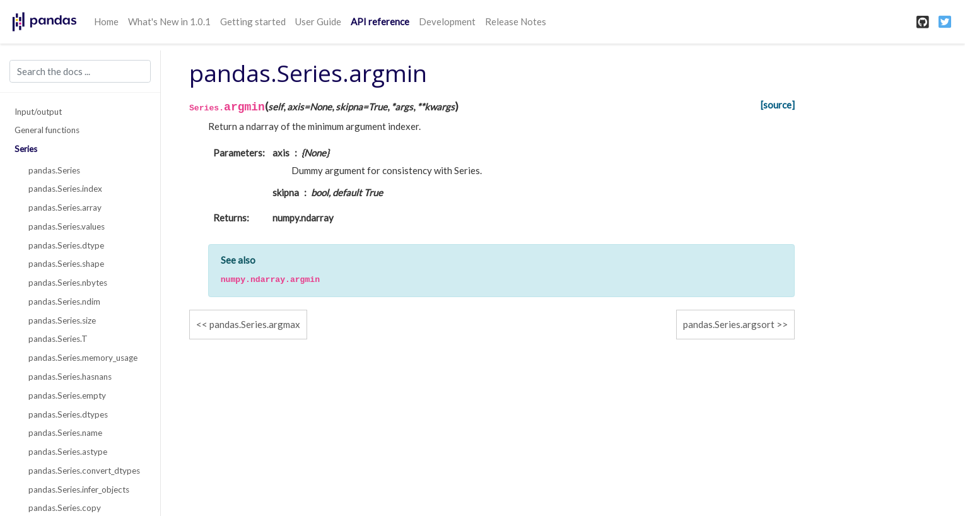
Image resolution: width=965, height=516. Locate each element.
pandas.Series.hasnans (70, 377)
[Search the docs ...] (80, 71)
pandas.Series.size (62, 320)
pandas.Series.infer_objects (78, 489)
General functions (47, 130)
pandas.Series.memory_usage (82, 358)
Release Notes (515, 21)
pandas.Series (54, 170)
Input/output (38, 112)
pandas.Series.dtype (66, 245)
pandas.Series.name (65, 433)
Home (106, 21)
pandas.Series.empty (67, 395)
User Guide (318, 21)
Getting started (253, 21)
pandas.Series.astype (67, 452)
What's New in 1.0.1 (169, 21)
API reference (380, 21)
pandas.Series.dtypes (68, 414)
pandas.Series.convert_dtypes (84, 471)
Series (26, 149)
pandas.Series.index (65, 189)
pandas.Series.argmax (254, 324)
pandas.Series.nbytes (67, 283)
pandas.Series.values (66, 226)
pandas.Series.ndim (64, 301)
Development (447, 21)
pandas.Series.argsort (729, 324)
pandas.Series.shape (66, 264)
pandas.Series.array (65, 207)
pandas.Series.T (58, 339)
